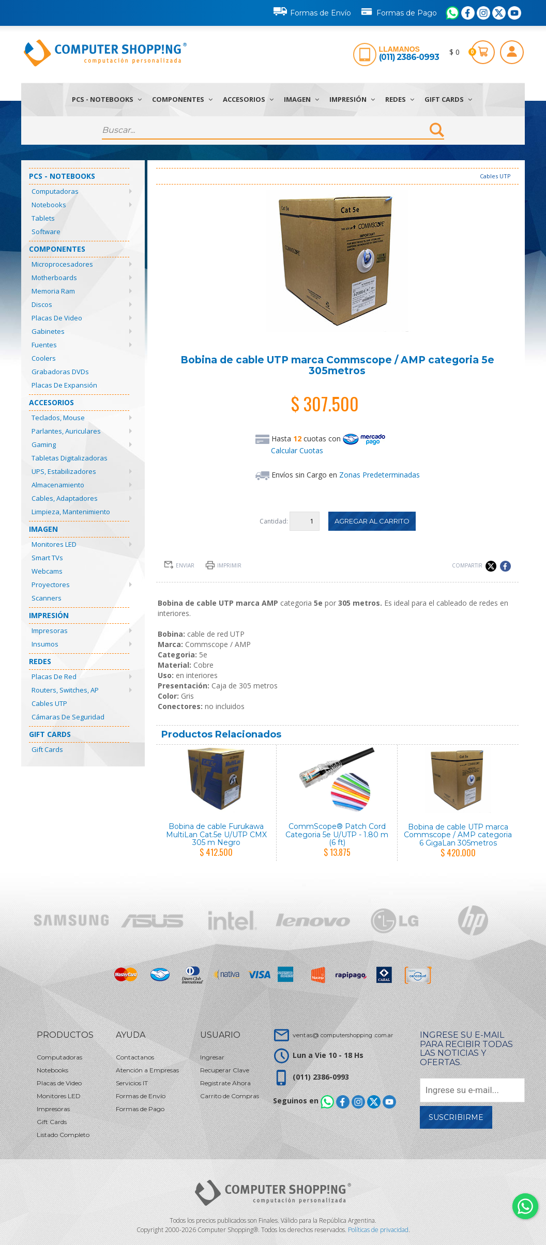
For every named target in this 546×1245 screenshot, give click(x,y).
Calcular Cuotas (297, 450)
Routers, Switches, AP (65, 690)
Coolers (44, 358)
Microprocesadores (62, 264)
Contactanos (135, 1057)
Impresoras (50, 630)
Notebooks (49, 204)
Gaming (44, 444)
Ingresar (212, 1057)
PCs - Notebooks (107, 99)
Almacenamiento (58, 484)
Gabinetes (48, 331)
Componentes (182, 99)
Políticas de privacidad (378, 1229)
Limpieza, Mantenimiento (71, 511)
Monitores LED (54, 544)
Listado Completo (63, 1135)
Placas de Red (54, 676)
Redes (399, 99)
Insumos (45, 644)
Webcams (47, 571)
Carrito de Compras (229, 1096)
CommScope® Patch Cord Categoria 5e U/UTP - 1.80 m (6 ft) (336, 834)
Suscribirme (456, 1117)
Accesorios (248, 99)
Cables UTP (49, 703)
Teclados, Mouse (58, 417)
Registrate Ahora (225, 1083)
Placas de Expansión (64, 385)
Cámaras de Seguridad (68, 716)
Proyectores (51, 584)
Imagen (301, 99)
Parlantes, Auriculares (66, 431)
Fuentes (44, 344)
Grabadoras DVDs (60, 371)
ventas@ (343, 1035)
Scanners (47, 598)
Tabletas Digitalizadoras (70, 458)
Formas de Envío (312, 11)
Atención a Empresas (147, 1070)
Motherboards (54, 277)
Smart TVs (47, 557)
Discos (42, 304)
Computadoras (55, 191)
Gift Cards (448, 99)
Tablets (43, 218)
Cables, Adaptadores (65, 498)
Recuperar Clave (224, 1070)
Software (46, 231)
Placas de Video (57, 317)
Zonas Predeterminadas (379, 475)
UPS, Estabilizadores (64, 471)
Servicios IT (132, 1083)
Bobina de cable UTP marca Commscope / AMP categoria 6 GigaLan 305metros (458, 835)
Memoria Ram (53, 291)
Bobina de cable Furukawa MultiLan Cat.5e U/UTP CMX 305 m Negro (216, 834)
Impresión (352, 99)
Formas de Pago (398, 11)
